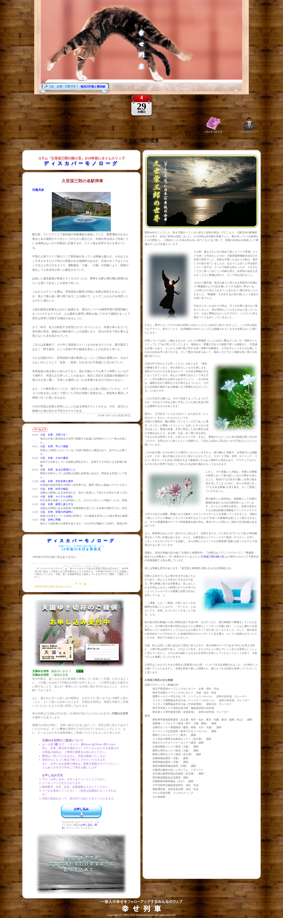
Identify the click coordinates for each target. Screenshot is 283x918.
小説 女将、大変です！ (54, 434)
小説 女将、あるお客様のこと (58, 469)
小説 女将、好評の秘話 (54, 488)
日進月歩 (38, 189)
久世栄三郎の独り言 (212, 556)
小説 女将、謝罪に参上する (56, 504)
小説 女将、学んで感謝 (54, 446)
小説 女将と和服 (50, 519)
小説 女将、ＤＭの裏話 (54, 457)
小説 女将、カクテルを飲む (56, 496)
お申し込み (81, 809)
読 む (79, 671)
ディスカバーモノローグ (81, 163)
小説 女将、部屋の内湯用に (56, 511)
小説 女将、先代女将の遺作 (56, 481)
